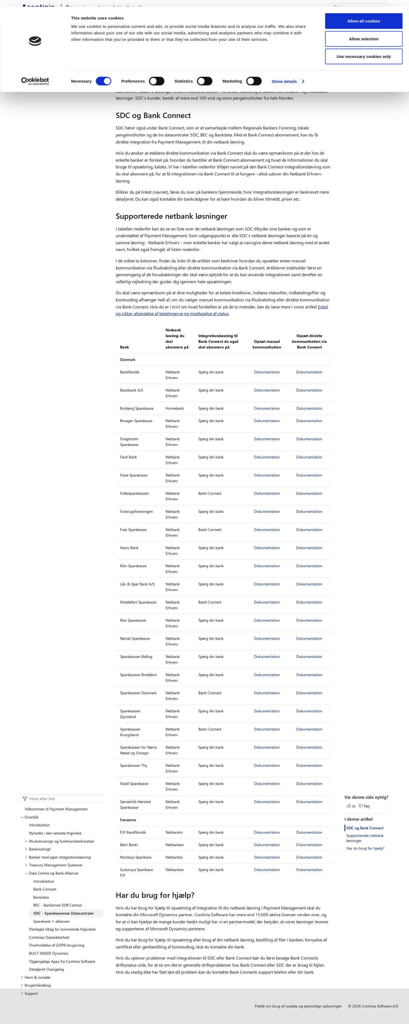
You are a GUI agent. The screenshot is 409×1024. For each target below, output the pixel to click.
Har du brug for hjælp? (365, 97)
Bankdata (41, 146)
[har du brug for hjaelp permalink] (197, 895)
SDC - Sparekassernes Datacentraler (63, 162)
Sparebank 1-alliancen (51, 171)
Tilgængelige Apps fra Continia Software (62, 211)
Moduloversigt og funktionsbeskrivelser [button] (59, 90)
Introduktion (43, 130)
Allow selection (363, 32)
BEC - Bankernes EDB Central (57, 155)
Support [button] (29, 243)
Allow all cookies (363, 14)
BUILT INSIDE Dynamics (48, 203)
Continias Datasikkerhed (49, 187)
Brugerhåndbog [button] (36, 235)
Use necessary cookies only (364, 49)
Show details (284, 74)
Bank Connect (44, 138)
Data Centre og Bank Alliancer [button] (52, 122)
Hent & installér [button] (36, 227)
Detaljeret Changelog (46, 218)
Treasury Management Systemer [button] (54, 115)
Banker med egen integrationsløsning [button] (58, 106)
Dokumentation (267, 371)
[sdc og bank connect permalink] (194, 115)
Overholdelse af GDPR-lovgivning (56, 195)
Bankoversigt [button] (37, 98)
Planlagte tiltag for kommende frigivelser (62, 178)
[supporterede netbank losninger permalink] (230, 216)
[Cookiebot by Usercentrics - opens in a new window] (35, 75)
